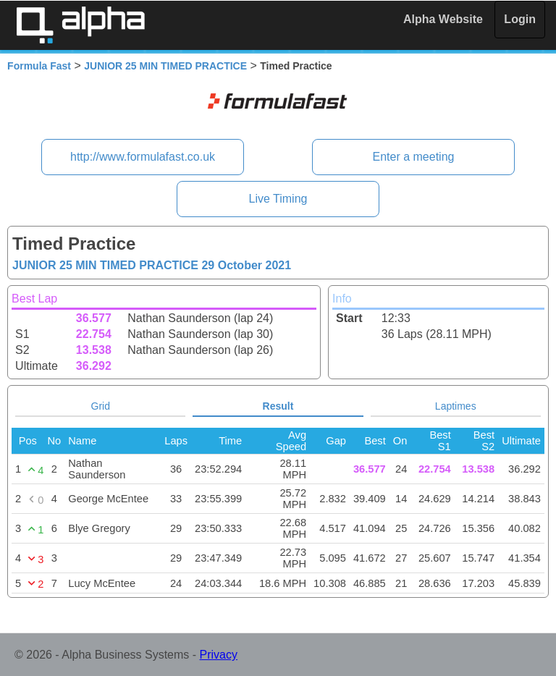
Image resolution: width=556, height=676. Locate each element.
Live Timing (278, 199)
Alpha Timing (80, 25)
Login (520, 19)
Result (278, 406)
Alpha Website (443, 19)
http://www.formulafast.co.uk (142, 157)
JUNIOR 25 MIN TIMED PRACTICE (165, 66)
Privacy (218, 654)
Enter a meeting (413, 157)
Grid (100, 406)
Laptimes (455, 406)
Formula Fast (39, 66)
